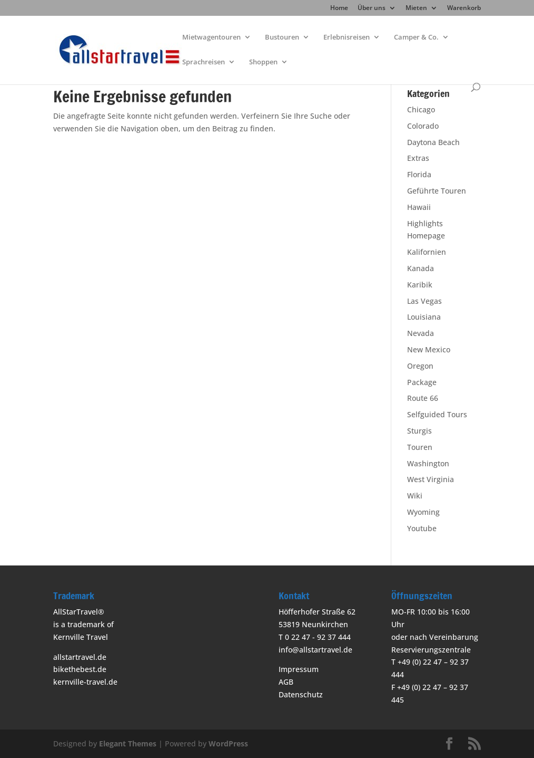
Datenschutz (301, 694)
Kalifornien (426, 252)
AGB (286, 682)
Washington (428, 463)
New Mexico (428, 349)
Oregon (420, 366)
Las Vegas (424, 301)
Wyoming (423, 512)
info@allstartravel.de (315, 650)
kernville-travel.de (85, 682)
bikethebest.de (79, 669)
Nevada (420, 333)
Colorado (423, 126)
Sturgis (419, 431)
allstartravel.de (79, 657)
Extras (418, 158)
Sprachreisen (203, 62)
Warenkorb (464, 8)
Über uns (371, 8)
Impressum (299, 669)
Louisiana (424, 317)
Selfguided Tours (437, 414)
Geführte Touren (436, 191)
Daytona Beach (433, 142)
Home (339, 8)
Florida (419, 174)
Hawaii (419, 207)
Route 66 (422, 398)
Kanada (420, 268)
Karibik (419, 285)
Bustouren (282, 37)
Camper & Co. (416, 37)
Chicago (421, 109)
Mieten (416, 8)
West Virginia (430, 479)
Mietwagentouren (211, 37)
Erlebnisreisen (346, 37)
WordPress (228, 743)
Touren (419, 447)
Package (422, 382)
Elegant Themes (127, 743)
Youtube (422, 528)
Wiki (414, 496)
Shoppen (263, 62)
